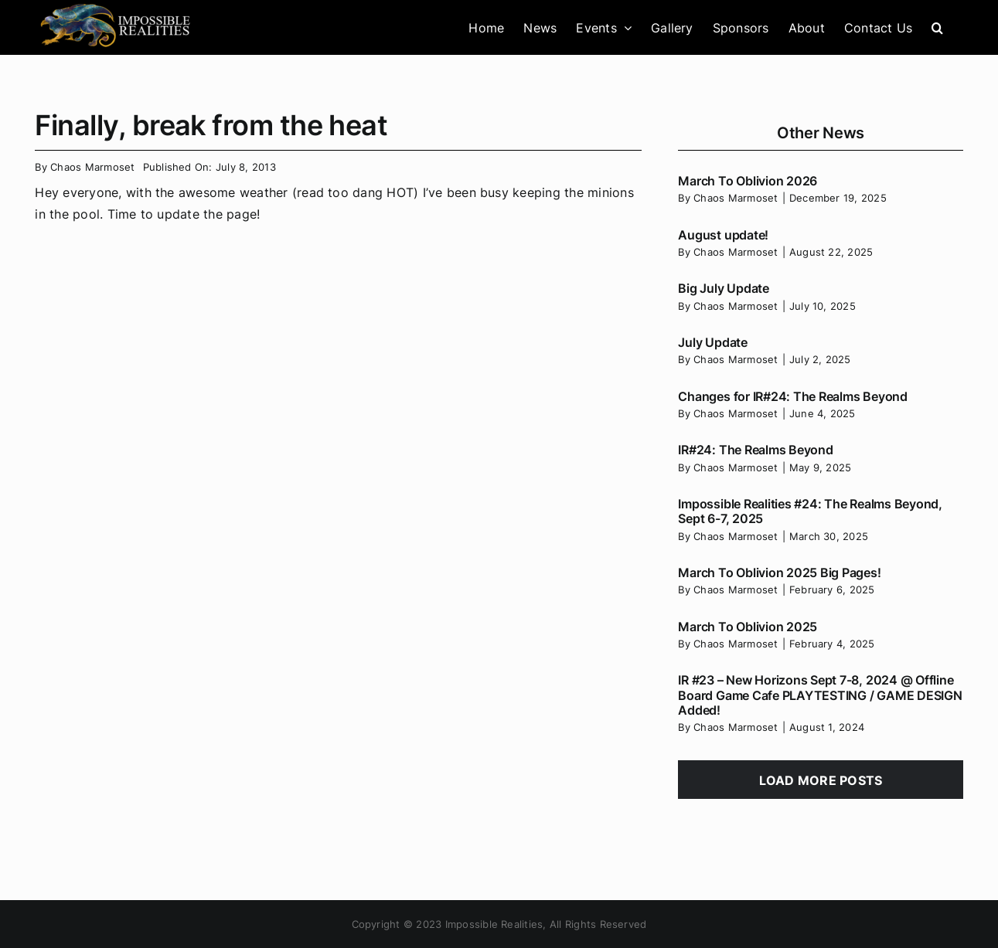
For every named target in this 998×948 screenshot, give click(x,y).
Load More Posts (821, 780)
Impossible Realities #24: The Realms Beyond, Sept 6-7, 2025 (810, 511)
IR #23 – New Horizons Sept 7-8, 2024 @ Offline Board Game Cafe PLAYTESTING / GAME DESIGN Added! (820, 694)
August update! (723, 235)
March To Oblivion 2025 (747, 626)
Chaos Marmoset (92, 167)
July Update (712, 342)
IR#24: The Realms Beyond (755, 449)
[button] (937, 27)
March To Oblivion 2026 (747, 181)
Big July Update (723, 288)
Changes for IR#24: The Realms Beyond (792, 396)
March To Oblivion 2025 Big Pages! (779, 572)
